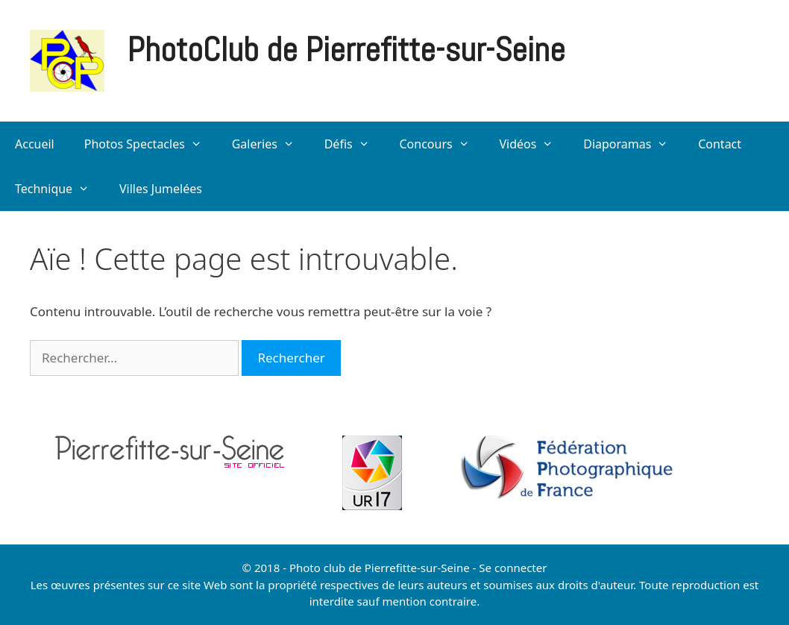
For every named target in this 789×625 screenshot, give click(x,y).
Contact (719, 144)
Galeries (270, 144)
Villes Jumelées (160, 188)
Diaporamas (633, 144)
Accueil (34, 144)
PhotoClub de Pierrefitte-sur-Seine (346, 49)
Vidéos (533, 144)
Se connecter (513, 567)
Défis (354, 144)
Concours (441, 144)
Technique (59, 188)
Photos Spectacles (150, 144)
